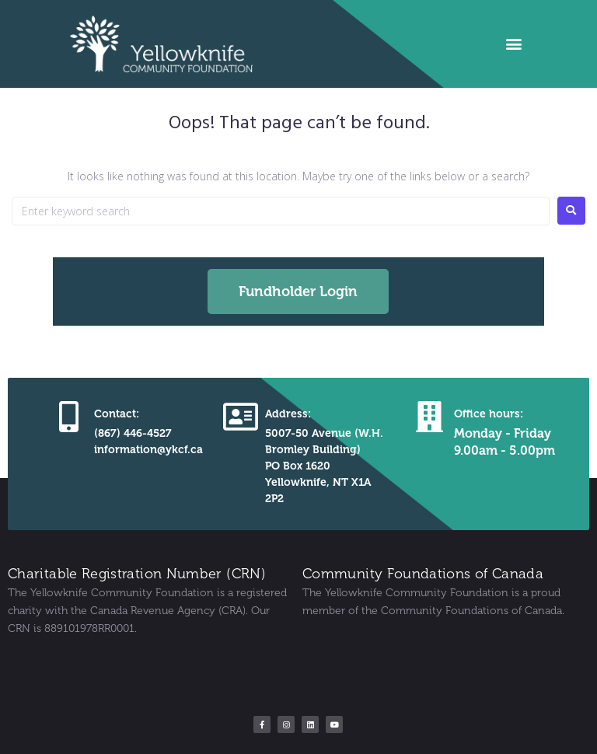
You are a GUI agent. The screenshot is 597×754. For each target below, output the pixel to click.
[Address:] (240, 416)
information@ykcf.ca (148, 449)
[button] (514, 44)
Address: (288, 414)
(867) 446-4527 (133, 433)
